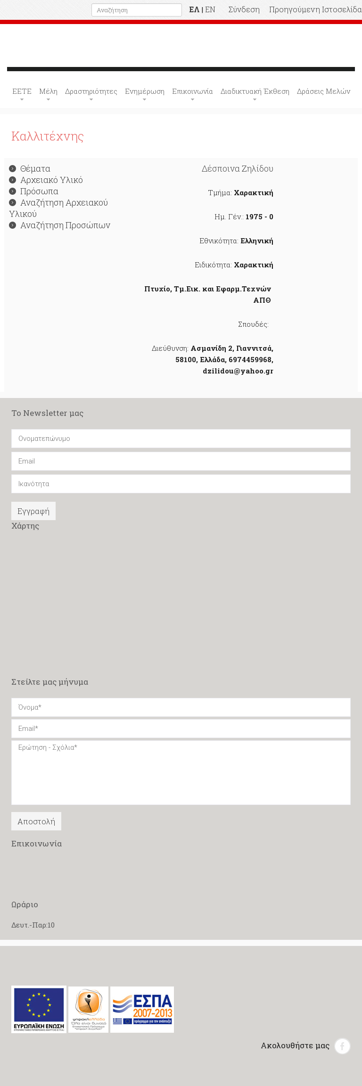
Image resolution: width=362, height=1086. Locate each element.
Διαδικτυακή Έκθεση (255, 91)
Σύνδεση (244, 9)
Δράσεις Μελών (323, 91)
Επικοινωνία (192, 91)
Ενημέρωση (145, 91)
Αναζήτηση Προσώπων (59, 225)
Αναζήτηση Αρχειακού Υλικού (58, 208)
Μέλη (48, 91)
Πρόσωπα (33, 191)
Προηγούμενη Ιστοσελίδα (315, 9)
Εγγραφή (33, 511)
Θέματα (29, 168)
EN (210, 9)
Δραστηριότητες (91, 91)
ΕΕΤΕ (22, 91)
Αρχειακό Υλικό (46, 179)
